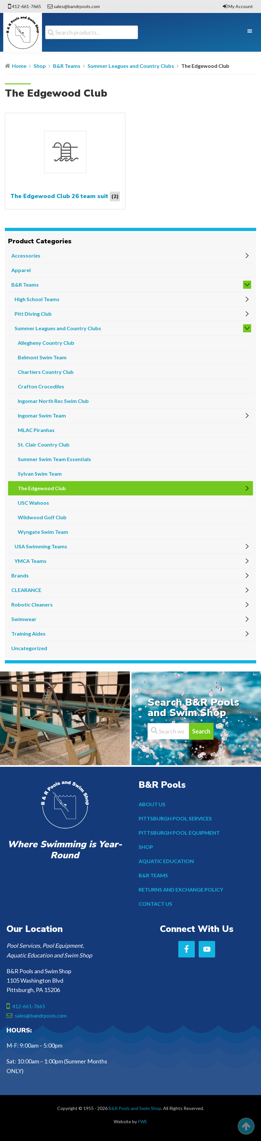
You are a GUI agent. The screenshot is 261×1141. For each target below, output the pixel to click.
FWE (142, 1121)
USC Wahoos (33, 503)
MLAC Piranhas (36, 430)
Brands (20, 575)
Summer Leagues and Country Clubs (131, 66)
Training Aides (28, 633)
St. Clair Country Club (43, 444)
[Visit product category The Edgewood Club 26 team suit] (65, 161)
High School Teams (37, 299)
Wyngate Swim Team (43, 532)
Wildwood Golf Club (42, 517)
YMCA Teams (31, 561)
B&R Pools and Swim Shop (135, 1108)
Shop (40, 66)
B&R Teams (66, 66)
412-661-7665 (26, 6)
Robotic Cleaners (32, 604)
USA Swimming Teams (41, 546)
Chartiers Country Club (46, 372)
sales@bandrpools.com (77, 6)
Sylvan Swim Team (40, 473)
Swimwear (24, 619)
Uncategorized (29, 648)
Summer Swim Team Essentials (54, 459)
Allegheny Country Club (46, 343)
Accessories (25, 255)
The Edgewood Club (42, 488)
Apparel (21, 270)
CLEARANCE (26, 590)
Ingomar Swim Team (42, 415)
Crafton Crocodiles (41, 386)
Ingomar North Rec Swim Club (53, 401)
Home (19, 66)
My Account (240, 6)
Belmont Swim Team (42, 357)
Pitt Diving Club (33, 314)
